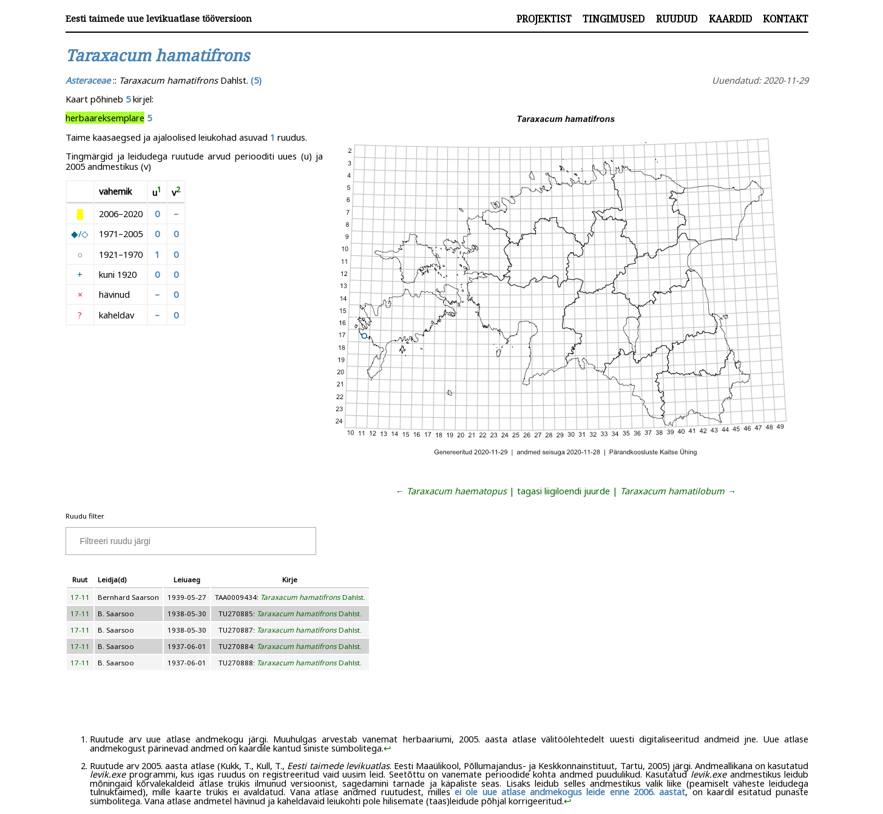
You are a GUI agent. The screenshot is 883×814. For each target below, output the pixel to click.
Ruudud (676, 18)
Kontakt (785, 18)
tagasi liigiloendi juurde (563, 491)
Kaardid (730, 18)
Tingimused (613, 18)
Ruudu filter (85, 515)
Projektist (544, 18)
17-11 (80, 597)
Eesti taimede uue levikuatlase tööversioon (159, 18)
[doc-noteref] (159, 192)
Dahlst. (312, 597)
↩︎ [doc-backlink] (387, 748)
